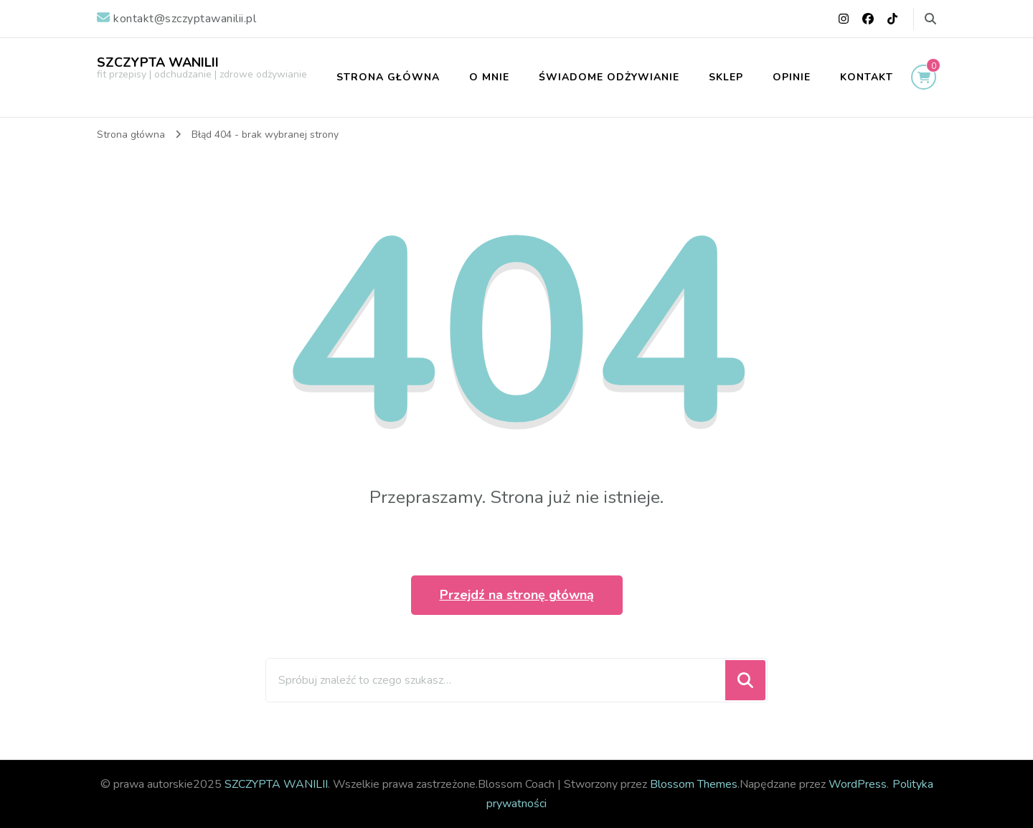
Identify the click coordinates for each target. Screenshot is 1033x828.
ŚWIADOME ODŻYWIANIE (609, 77)
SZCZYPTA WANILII (158, 62)
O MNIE (489, 77)
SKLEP (726, 77)
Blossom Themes (693, 784)
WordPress (858, 784)
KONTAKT (866, 77)
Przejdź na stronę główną (517, 594)
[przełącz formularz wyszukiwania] (930, 19)
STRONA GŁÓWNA (388, 77)
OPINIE (792, 77)
